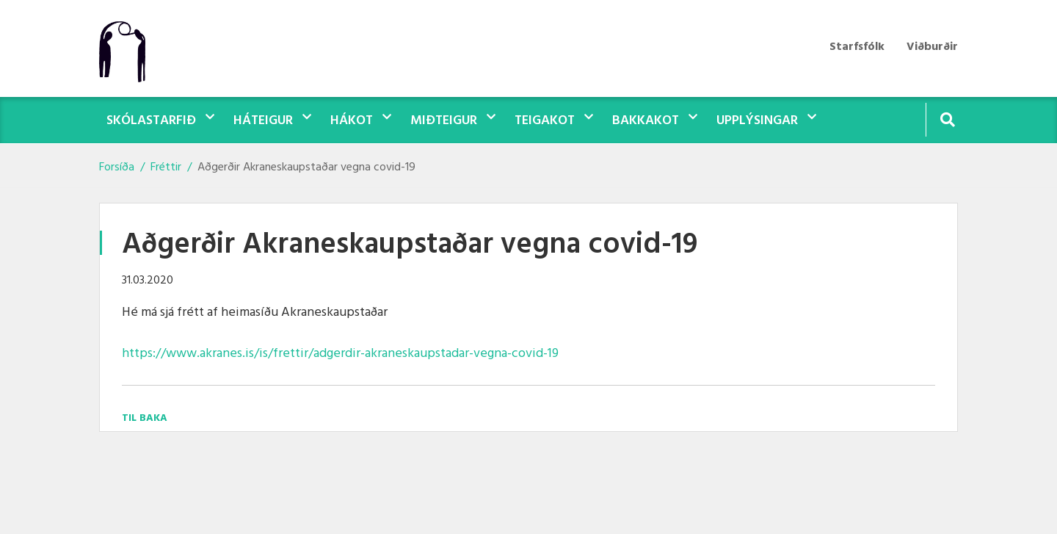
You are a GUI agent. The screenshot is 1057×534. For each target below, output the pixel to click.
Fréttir (165, 167)
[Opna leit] (947, 119)
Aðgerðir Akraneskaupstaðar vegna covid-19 (306, 167)
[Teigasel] (129, 48)
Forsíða (116, 167)
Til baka (144, 418)
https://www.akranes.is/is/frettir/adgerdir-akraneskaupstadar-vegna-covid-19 (340, 353)
